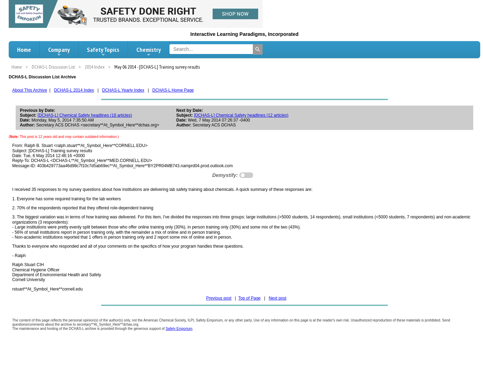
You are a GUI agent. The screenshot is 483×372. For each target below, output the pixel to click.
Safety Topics (103, 51)
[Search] (258, 49)
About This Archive (29, 90)
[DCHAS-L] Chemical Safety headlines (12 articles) (241, 115)
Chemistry (148, 51)
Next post (277, 298)
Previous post (219, 298)
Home (24, 50)
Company (59, 51)
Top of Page (249, 298)
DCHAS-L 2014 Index (74, 90)
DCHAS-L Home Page (173, 90)
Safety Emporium (179, 329)
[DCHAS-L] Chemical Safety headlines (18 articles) (85, 115)
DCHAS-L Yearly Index (123, 90)
